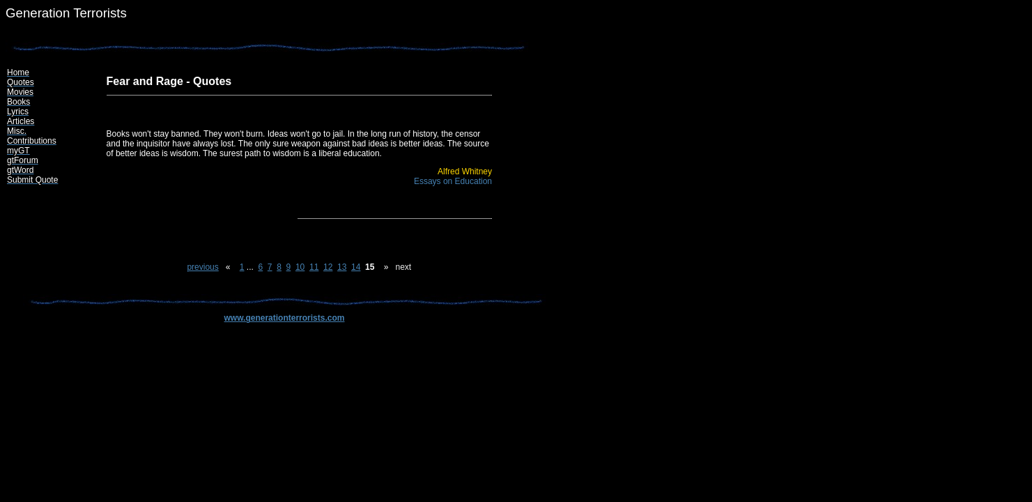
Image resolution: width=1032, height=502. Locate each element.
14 (355, 267)
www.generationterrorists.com (284, 318)
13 (341, 267)
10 (300, 267)
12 (327, 267)
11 (313, 267)
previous (202, 267)
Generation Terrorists (66, 13)
